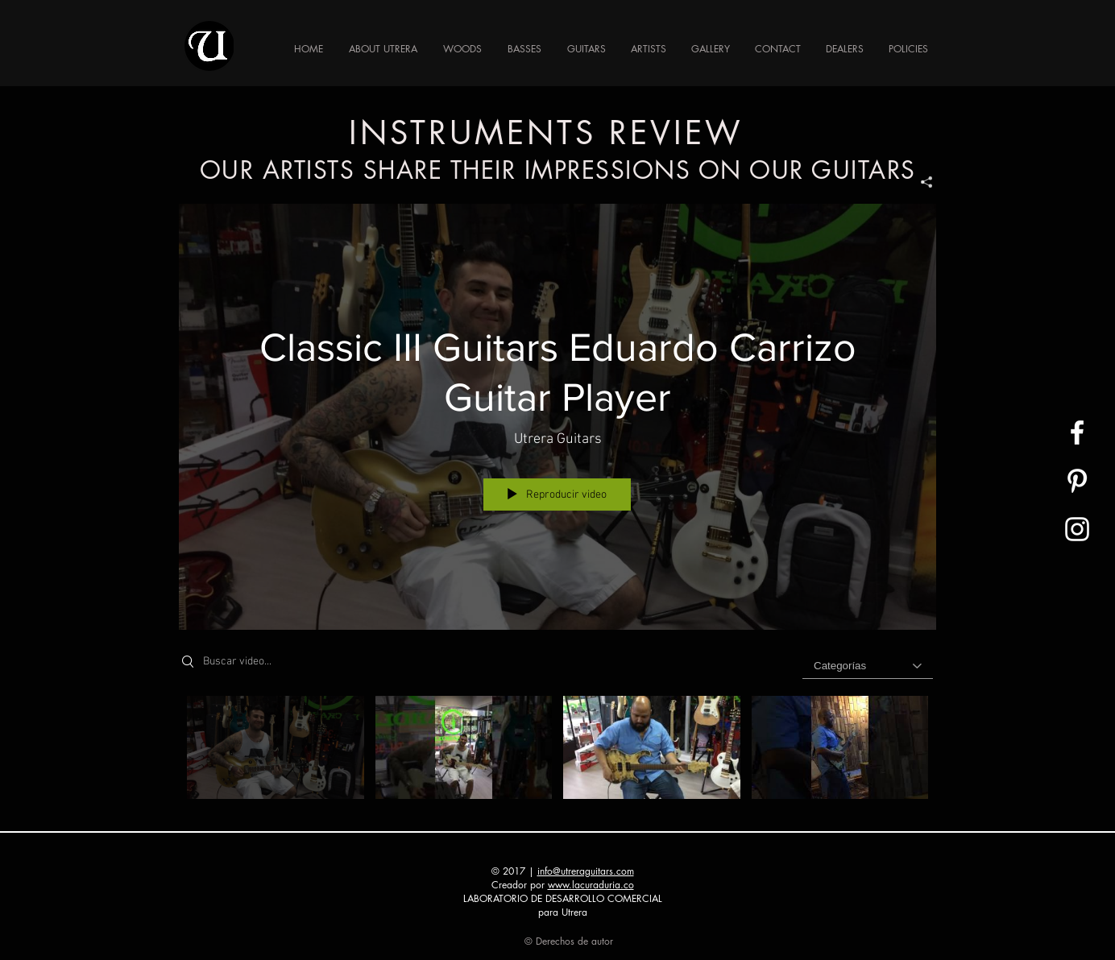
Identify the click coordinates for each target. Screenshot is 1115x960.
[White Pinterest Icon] (1077, 481)
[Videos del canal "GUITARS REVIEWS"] (557, 751)
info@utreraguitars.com (585, 871)
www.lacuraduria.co (591, 885)
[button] (524, 48)
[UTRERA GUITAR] (1077, 432)
